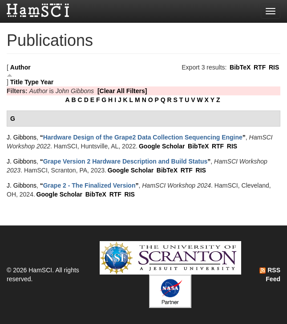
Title (16, 82)
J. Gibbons (21, 137)
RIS (274, 67)
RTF (260, 67)
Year (47, 82)
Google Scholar (162, 146)
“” (143, 137)
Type (31, 82)
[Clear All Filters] (122, 90)
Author (20, 67)
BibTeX (240, 67)
